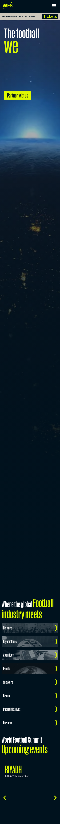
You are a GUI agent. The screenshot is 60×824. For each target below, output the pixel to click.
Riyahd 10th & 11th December (23, 16)
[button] (54, 5)
